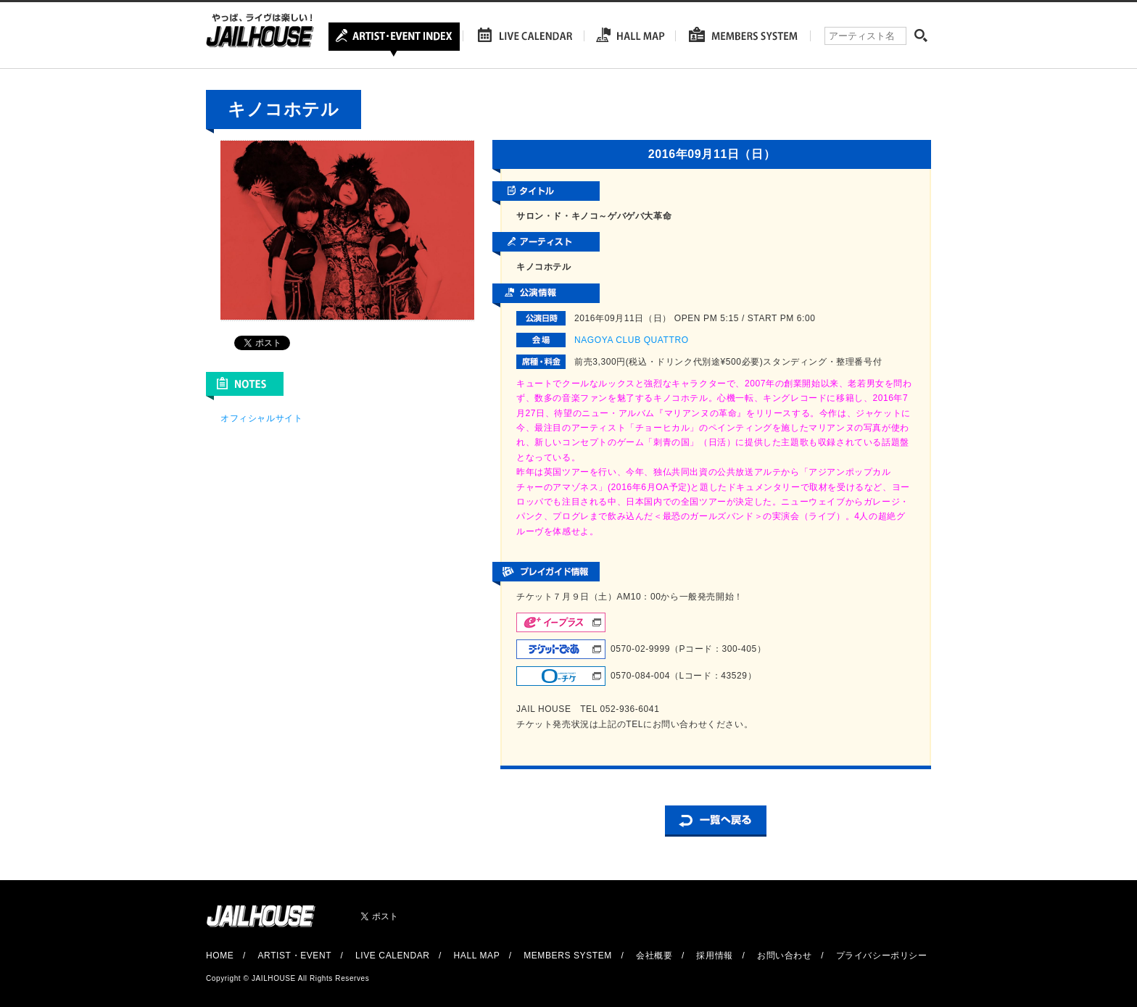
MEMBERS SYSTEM (568, 955)
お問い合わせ (784, 955)
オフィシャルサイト (261, 418)
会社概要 (654, 955)
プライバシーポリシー (881, 955)
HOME (219, 955)
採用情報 (714, 955)
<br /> (263, 536)
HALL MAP (477, 955)
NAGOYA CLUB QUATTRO (631, 340)
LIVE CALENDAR (392, 955)
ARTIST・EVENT (294, 955)
